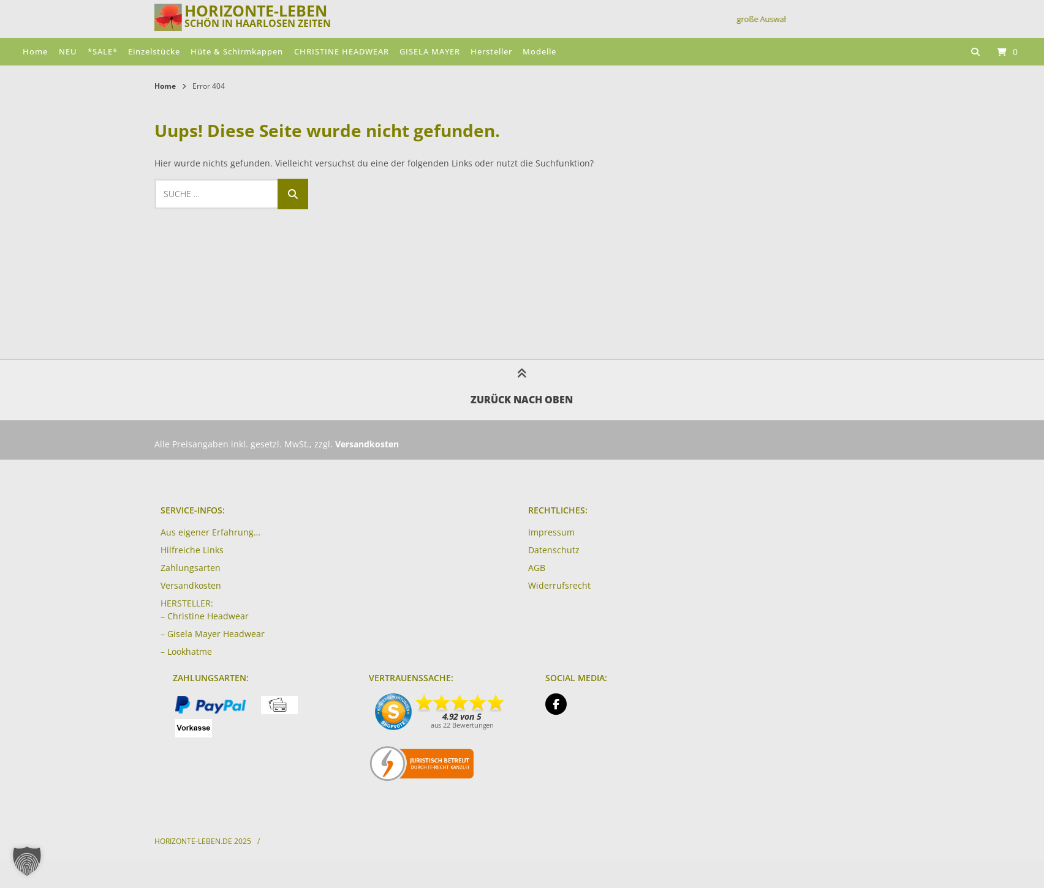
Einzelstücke (154, 51)
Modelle (539, 51)
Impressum (551, 532)
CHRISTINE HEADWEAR (341, 51)
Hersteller (491, 51)
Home (35, 51)
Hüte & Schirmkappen (237, 51)
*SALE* (103, 51)
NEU (68, 51)
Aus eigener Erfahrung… (210, 532)
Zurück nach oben (522, 389)
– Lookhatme (186, 651)
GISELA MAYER (429, 51)
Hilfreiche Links (192, 550)
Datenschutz (554, 550)
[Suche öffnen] (975, 51)
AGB (536, 567)
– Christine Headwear (205, 616)
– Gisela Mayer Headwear (213, 634)
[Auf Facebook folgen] (556, 704)
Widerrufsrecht (559, 585)
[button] (27, 861)
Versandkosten (191, 585)
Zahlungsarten (191, 567)
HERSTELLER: (187, 603)
